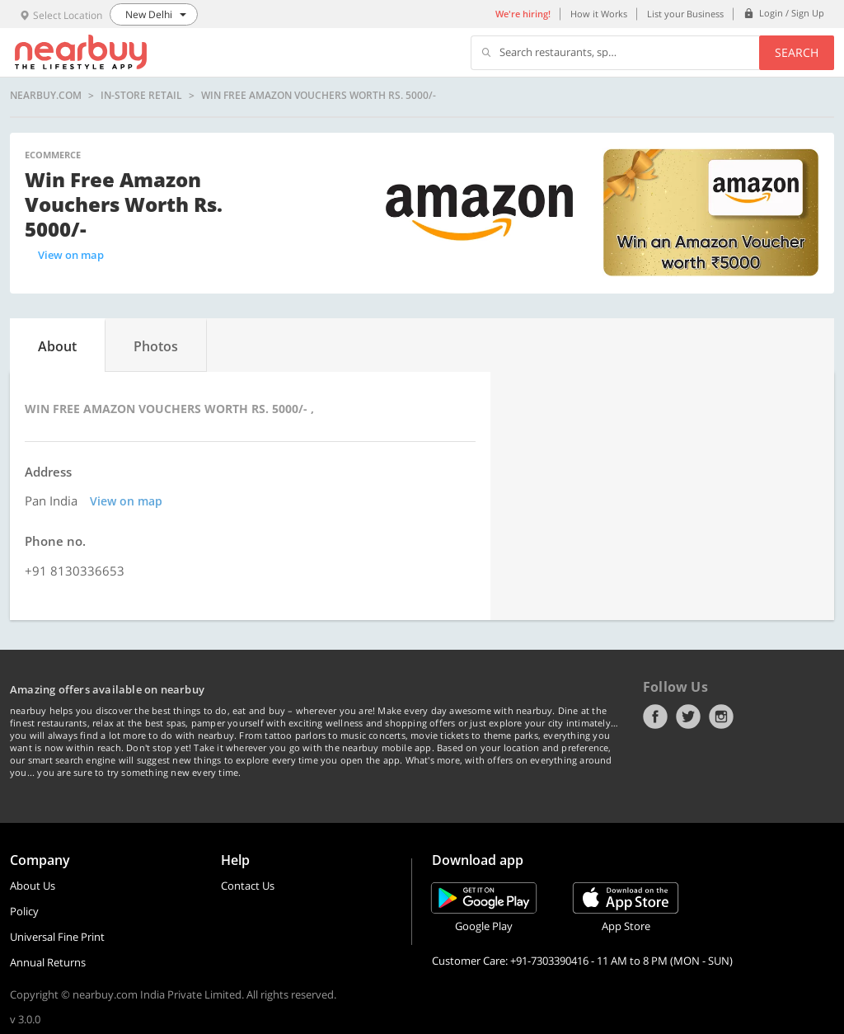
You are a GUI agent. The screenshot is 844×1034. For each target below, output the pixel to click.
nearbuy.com (46, 95)
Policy (24, 911)
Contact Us (247, 885)
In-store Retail (141, 95)
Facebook (655, 716)
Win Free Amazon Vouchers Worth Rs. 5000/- (318, 95)
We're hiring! (523, 13)
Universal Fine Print (57, 936)
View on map (71, 254)
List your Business (685, 13)
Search (796, 52)
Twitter (688, 716)
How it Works (598, 13)
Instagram (721, 716)
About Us (32, 885)
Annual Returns (48, 962)
